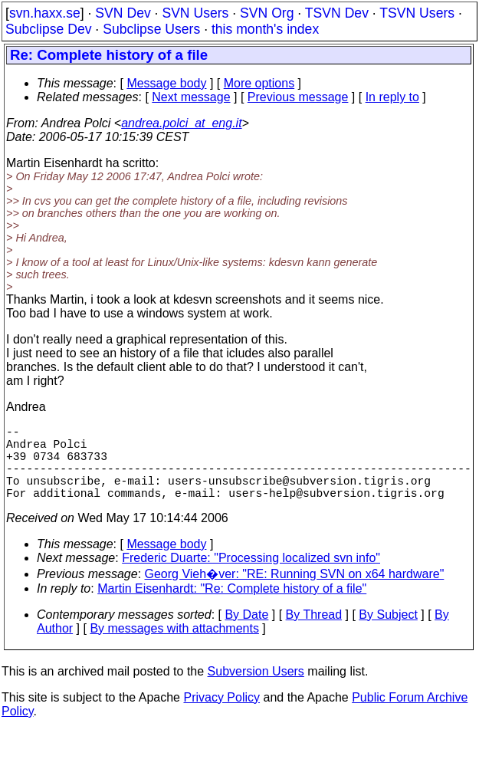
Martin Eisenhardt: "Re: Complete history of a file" (231, 606)
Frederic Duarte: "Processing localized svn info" (251, 576)
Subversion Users (256, 689)
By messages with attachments (174, 646)
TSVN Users (416, 13)
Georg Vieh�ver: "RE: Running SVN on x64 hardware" (295, 592)
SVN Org (267, 13)
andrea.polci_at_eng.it (181, 123)
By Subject (388, 632)
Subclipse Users (151, 29)
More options (259, 83)
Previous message (298, 97)
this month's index (265, 29)
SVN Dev (122, 13)
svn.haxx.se (44, 13)
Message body (166, 83)
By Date (246, 632)
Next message (191, 97)
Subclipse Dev (48, 29)
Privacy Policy (221, 715)
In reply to (392, 97)
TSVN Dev (337, 13)
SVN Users (195, 13)
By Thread (314, 632)
